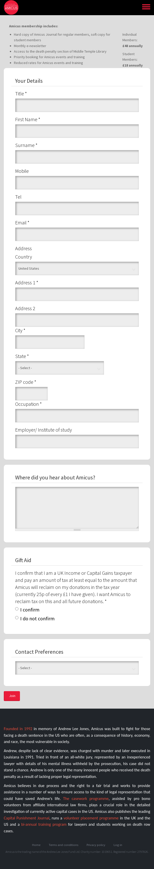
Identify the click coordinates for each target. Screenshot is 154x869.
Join (12, 695)
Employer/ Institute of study (43, 430)
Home (36, 845)
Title (21, 93)
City (20, 330)
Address (23, 248)
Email (22, 222)
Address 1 (26, 282)
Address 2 (25, 308)
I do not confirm (35, 618)
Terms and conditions (63, 845)
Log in (118, 845)
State (22, 356)
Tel (18, 197)
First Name (27, 119)
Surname (26, 145)
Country (23, 256)
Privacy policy (96, 845)
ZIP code (25, 382)
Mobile (22, 171)
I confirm (27, 609)
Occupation (28, 404)
